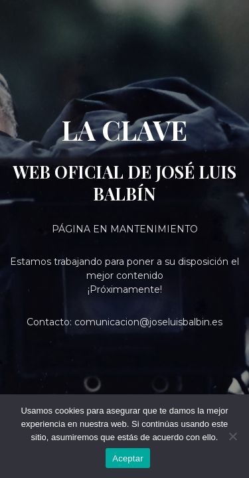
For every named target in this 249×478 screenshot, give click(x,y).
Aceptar (127, 458)
